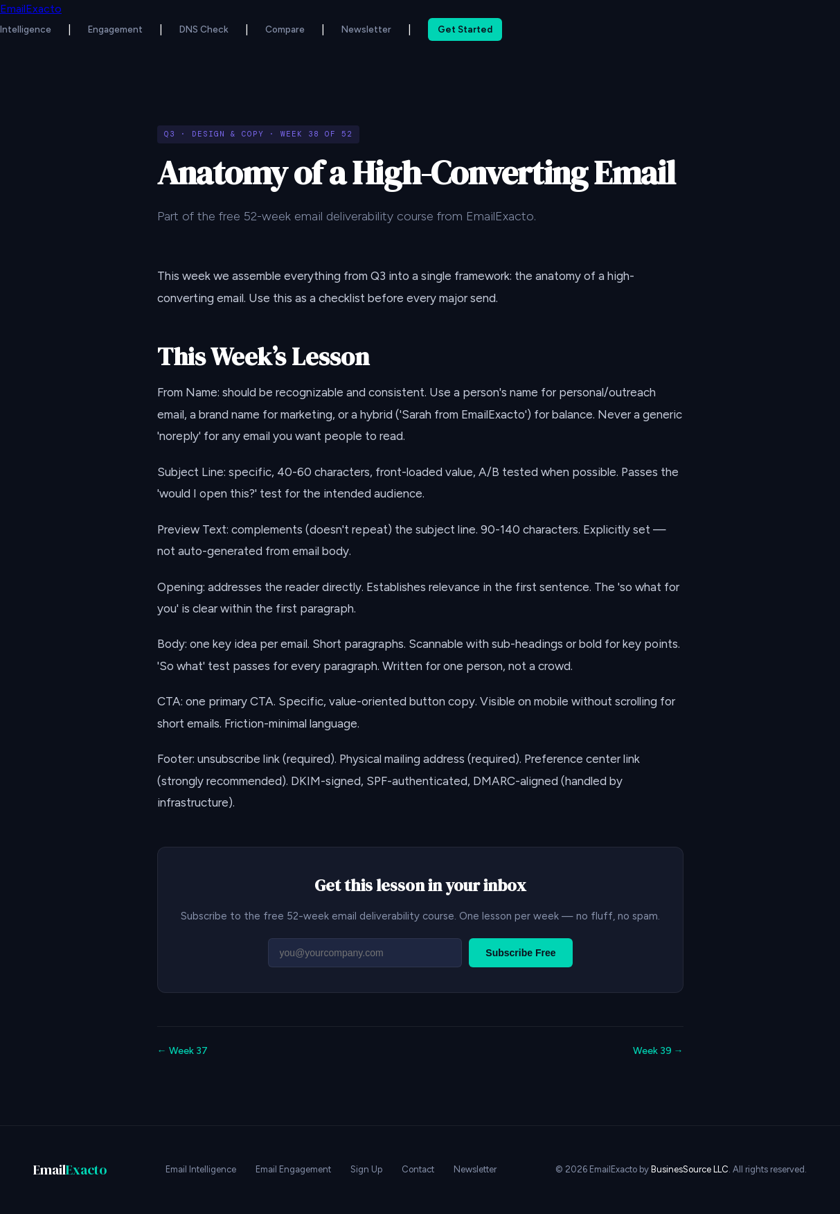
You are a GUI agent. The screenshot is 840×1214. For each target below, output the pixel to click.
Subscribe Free (520, 952)
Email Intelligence (201, 1169)
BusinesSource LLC (690, 1169)
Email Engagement (293, 1169)
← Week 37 (182, 1051)
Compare (285, 29)
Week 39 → (658, 1051)
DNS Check (204, 29)
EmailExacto (31, 8)
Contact (418, 1169)
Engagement (115, 29)
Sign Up (366, 1169)
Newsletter (366, 29)
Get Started (465, 29)
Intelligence (25, 29)
